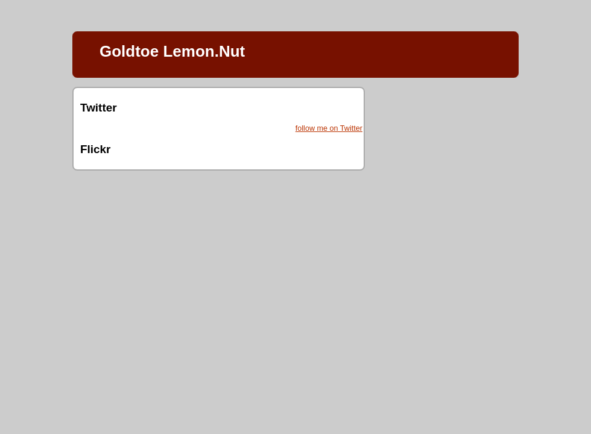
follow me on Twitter (329, 128)
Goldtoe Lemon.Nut (172, 51)
